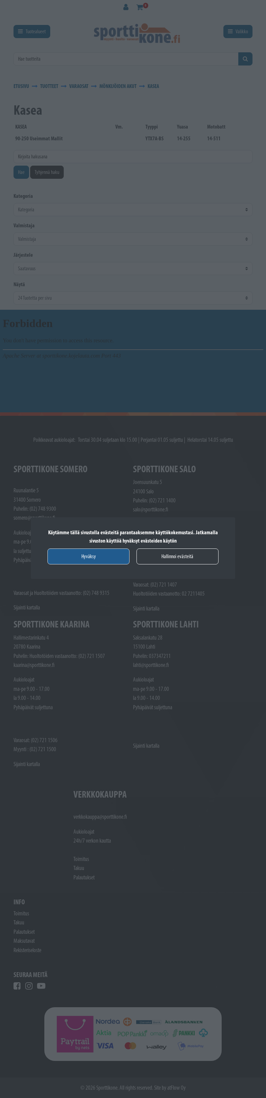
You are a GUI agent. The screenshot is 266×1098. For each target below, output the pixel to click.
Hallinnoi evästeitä (177, 556)
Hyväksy (88, 556)
